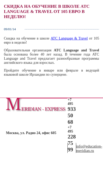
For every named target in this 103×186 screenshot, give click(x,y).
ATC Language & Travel (69, 38)
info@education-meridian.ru (89, 148)
